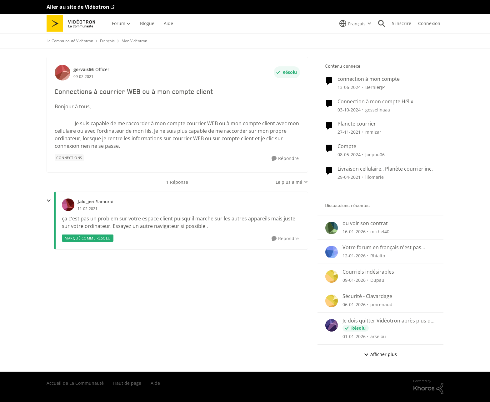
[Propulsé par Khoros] (428, 387)
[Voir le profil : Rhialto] (331, 252)
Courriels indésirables (368, 272)
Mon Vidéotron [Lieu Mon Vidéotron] (134, 41)
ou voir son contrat (365, 223)
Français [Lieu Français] (107, 41)
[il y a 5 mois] (354, 231)
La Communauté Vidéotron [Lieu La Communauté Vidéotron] (70, 41)
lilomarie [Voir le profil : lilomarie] (374, 177)
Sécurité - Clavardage (367, 296)
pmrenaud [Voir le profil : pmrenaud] (381, 304)
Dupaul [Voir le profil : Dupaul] (378, 280)
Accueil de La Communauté (75, 383)
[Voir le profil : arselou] (331, 325)
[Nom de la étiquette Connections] (69, 157)
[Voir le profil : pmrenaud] (331, 301)
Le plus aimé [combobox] (292, 182)
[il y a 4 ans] (349, 132)
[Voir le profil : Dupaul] (331, 276)
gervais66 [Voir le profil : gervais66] (83, 69)
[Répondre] (285, 158)
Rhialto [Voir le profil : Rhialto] (377, 256)
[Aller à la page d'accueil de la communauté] (73, 23)
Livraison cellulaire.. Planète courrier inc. (385, 169)
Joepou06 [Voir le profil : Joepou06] (375, 154)
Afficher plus (380, 354)
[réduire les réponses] (48, 200)
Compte (347, 146)
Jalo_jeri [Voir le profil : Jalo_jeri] (86, 201)
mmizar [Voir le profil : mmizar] (373, 132)
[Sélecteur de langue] (355, 23)
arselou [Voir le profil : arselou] (378, 336)
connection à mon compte (369, 79)
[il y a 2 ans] (349, 87)
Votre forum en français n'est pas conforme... (381, 247)
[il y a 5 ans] (349, 177)
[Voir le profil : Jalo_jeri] (68, 204)
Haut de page (127, 383)
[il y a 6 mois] (354, 255)
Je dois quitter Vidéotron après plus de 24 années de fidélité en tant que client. (388, 320)
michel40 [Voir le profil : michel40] (379, 231)
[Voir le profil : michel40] (331, 228)
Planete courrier (357, 124)
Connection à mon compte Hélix (375, 101)
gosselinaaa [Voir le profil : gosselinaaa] (377, 109)
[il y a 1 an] (349, 109)
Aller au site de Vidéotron (78, 6)
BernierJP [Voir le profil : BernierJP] (375, 87)
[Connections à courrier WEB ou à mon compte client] (88, 209)
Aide (155, 383)
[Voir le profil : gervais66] (62, 72)
